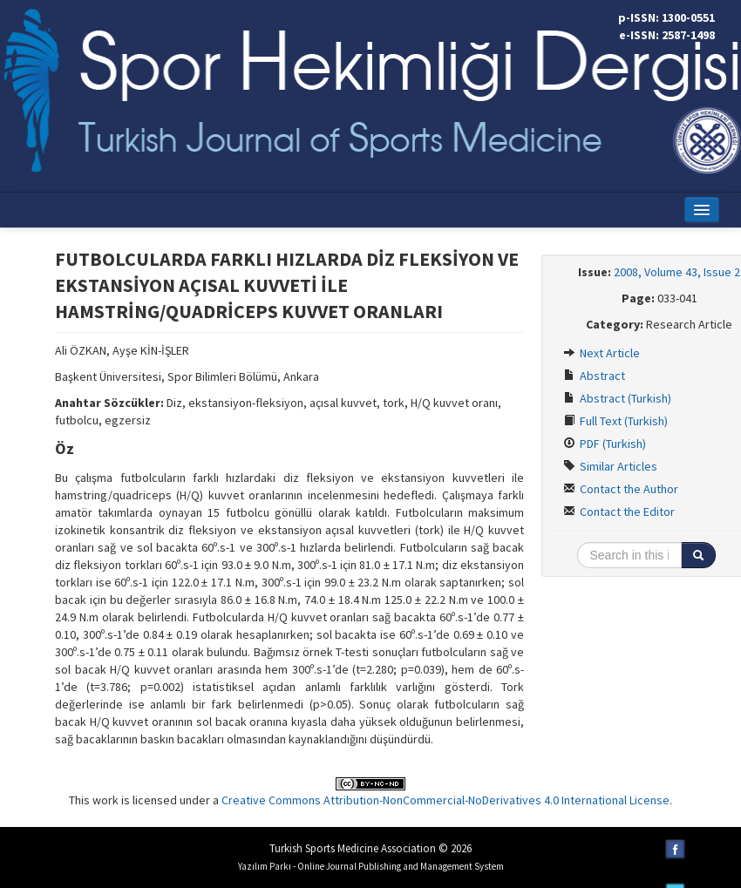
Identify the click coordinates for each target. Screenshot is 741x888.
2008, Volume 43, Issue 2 (677, 272)
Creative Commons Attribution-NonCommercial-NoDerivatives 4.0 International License (445, 800)
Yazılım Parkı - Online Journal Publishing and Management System (371, 866)
